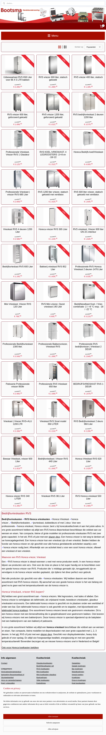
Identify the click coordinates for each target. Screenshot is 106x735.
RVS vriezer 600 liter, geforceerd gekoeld (17, 115)
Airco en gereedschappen (11, 680)
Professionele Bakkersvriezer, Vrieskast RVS (53, 345)
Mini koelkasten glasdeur (46, 675)
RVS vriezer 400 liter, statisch (88, 77)
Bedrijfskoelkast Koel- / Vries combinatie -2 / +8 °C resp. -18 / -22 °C (88, 306)
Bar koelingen (77, 669)
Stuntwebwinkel (7, 677)
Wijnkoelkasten (42, 686)
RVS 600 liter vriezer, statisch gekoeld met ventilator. (88, 193)
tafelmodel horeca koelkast (15, 610)
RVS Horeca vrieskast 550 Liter (88, 497)
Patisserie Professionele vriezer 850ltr (18, 385)
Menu (53, 35)
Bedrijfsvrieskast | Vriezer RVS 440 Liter (53, 459)
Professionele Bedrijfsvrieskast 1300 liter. (18, 345)
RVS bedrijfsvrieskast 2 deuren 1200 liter (88, 115)
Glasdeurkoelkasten (44, 663)
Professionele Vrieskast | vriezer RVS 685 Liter (18, 193)
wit (17, 634)
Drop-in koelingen (79, 680)
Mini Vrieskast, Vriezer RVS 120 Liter (17, 305)
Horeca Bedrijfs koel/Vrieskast (88, 152)
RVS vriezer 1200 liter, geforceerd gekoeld (53, 115)
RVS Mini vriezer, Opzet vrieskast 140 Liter (53, 305)
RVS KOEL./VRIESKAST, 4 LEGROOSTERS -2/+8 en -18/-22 (53, 154)
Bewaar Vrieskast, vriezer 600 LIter (17, 459)
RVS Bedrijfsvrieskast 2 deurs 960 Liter (88, 422)
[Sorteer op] (93, 47)
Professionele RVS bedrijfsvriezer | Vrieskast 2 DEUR (88, 346)
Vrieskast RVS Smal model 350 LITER (53, 422)
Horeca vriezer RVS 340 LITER (18, 497)
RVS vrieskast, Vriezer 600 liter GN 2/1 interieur (88, 230)
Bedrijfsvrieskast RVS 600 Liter (17, 266)
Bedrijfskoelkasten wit (45, 666)
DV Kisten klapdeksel (44, 699)
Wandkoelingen (78, 672)
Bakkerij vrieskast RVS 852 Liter (53, 267)
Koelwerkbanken (43, 689)
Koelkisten (76, 677)
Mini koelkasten (42, 672)
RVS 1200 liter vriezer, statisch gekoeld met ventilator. (53, 193)
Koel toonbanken (78, 683)
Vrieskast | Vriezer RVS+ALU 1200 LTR (17, 422)
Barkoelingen (41, 677)
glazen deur (54, 537)
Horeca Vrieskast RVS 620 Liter (88, 459)
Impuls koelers (77, 675)
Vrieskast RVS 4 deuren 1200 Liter (17, 230)
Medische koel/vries (80, 686)
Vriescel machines (8, 699)
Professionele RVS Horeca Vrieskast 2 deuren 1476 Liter (88, 267)
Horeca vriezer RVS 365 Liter (53, 229)
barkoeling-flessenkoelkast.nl (12, 675)
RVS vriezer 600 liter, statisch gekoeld (53, 78)
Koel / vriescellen (8, 683)
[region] (34, 722)
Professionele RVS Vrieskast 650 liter (53, 385)
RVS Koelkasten (42, 669)
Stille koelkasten (42, 680)
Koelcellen (76, 689)
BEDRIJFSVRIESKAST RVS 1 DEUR (88, 385)
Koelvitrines (41, 683)
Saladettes (76, 663)
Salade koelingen (79, 666)
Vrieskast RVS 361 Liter (53, 496)
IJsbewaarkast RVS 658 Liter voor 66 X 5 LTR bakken (17, 78)
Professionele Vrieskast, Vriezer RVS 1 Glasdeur (17, 153)
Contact (4, 663)
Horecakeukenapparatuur (11, 672)
